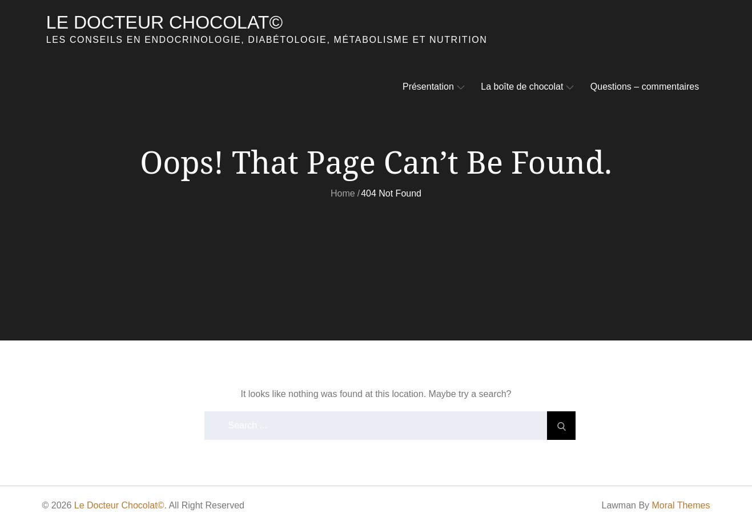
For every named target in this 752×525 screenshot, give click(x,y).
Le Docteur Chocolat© (164, 22)
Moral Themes (681, 505)
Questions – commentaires (644, 86)
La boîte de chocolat (527, 86)
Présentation (434, 86)
